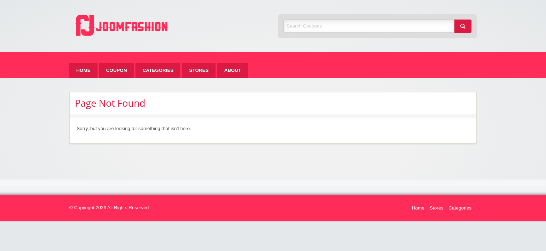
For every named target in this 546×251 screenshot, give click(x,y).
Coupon (116, 70)
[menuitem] (83, 70)
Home (83, 70)
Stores (199, 70)
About (232, 70)
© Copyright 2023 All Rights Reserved (109, 207)
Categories (157, 70)
